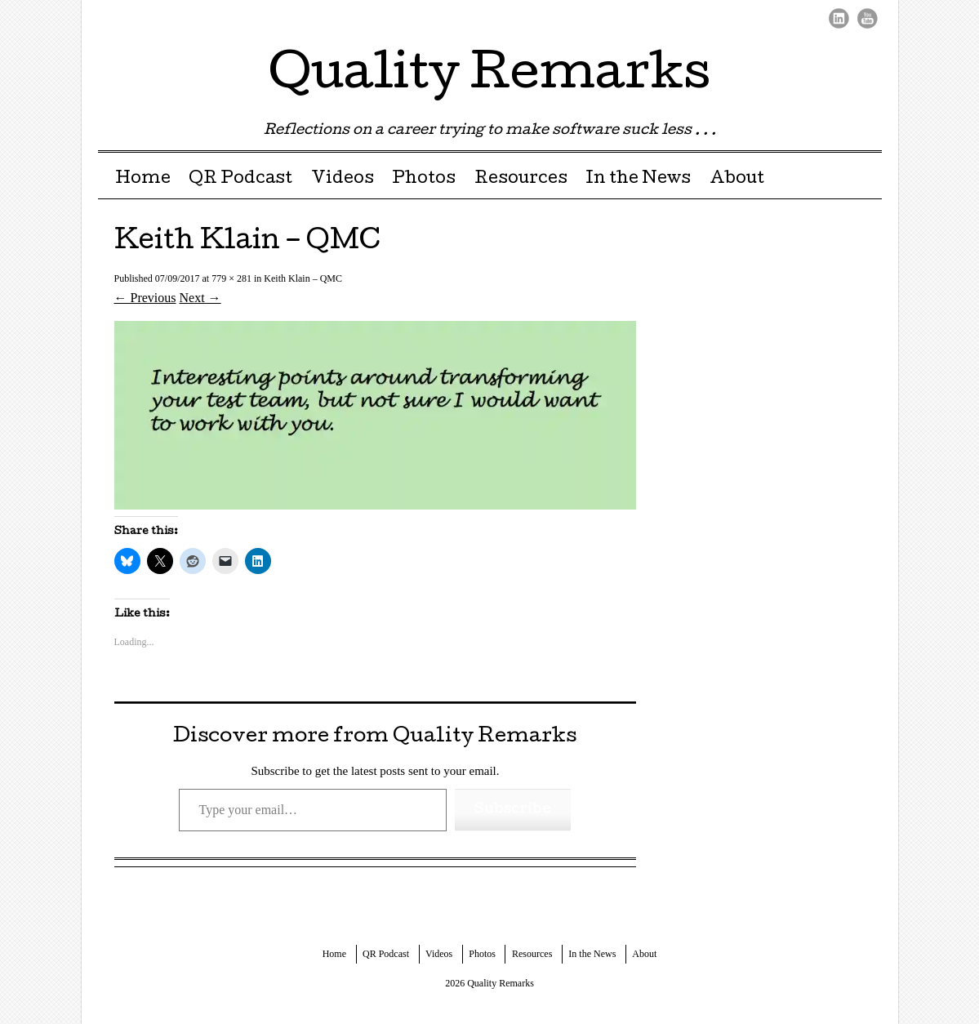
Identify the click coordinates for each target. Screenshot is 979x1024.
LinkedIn (839, 18)
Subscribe (512, 810)
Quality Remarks (489, 76)
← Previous (145, 298)
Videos (342, 179)
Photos (424, 179)
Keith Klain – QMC (303, 278)
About (737, 179)
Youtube (867, 18)
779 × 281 (231, 278)
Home (143, 179)
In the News (638, 179)
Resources (520, 179)
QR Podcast (240, 179)
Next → (200, 298)
